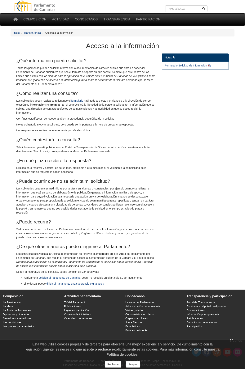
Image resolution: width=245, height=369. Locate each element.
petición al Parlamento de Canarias (59, 277)
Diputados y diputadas (16, 314)
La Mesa (8, 306)
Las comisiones (12, 322)
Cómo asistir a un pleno (139, 314)
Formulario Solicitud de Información (186, 65)
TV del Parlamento (75, 302)
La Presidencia (12, 302)
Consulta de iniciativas (77, 314)
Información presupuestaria (203, 314)
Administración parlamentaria (142, 306)
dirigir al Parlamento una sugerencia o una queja (75, 283)
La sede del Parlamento (139, 302)
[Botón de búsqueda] (203, 8)
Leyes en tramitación (76, 310)
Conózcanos (86, 19)
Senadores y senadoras (17, 318)
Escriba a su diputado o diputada (206, 306)
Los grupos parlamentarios (19, 326)
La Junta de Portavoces (17, 310)
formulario (77, 100)
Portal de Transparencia (201, 302)
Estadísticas (132, 326)
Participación (148, 19)
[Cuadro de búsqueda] (183, 8)
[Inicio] (15, 19)
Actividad (60, 19)
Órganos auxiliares (136, 318)
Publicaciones (72, 306)
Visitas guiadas (134, 310)
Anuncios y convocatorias (202, 322)
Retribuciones (195, 318)
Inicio (16, 32)
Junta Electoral (134, 322)
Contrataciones (196, 310)
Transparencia (117, 19)
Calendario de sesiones (78, 318)
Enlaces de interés (136, 330)
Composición (34, 19)
